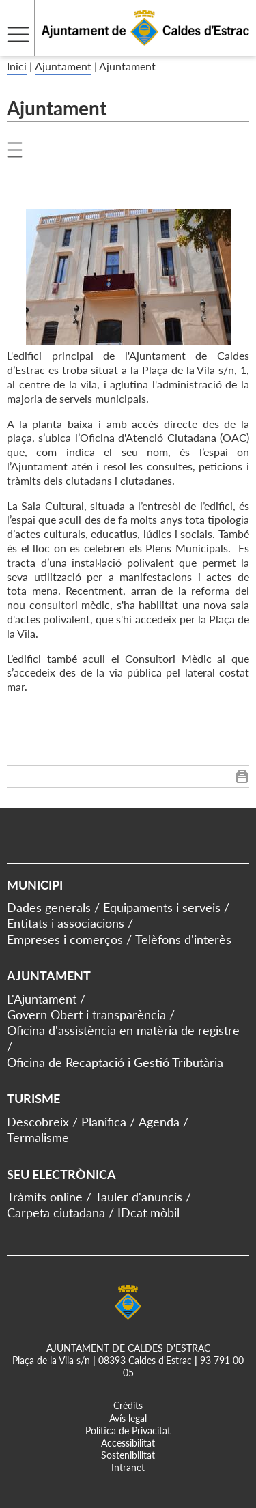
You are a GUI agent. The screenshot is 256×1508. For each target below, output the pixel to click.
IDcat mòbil (148, 1212)
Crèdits (128, 1405)
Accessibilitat (128, 1443)
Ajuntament (63, 65)
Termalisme (38, 1137)
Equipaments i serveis (162, 907)
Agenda (159, 1121)
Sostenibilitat (128, 1455)
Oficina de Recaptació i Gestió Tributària (115, 1062)
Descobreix (38, 1121)
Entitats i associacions (65, 922)
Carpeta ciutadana (56, 1212)
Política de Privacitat (128, 1430)
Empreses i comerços (65, 939)
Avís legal (128, 1418)
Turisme (33, 1098)
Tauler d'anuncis (138, 1196)
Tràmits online (45, 1196)
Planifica (103, 1121)
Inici (17, 65)
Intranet (128, 1467)
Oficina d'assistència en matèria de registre (123, 1030)
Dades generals (49, 907)
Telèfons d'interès (183, 939)
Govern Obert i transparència (86, 1014)
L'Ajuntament (41, 998)
